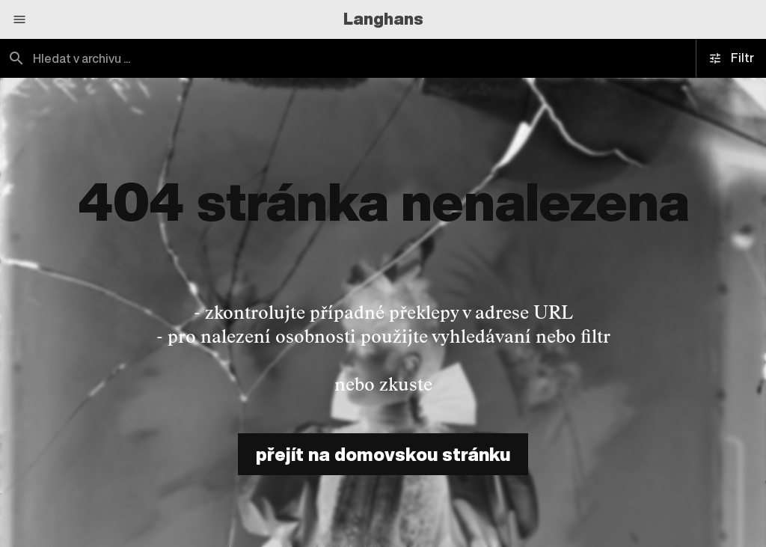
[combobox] (191, 58)
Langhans (383, 18)
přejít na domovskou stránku (383, 454)
